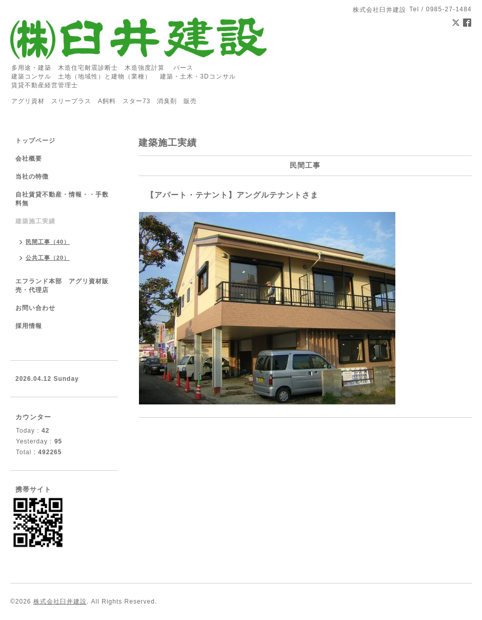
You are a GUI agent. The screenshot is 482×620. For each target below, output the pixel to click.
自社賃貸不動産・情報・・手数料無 (62, 199)
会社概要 (28, 158)
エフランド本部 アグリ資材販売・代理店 (62, 286)
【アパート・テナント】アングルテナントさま (232, 194)
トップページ (35, 140)
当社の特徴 (32, 176)
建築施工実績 (35, 221)
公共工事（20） (48, 258)
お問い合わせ (35, 308)
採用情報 (28, 326)
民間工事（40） (48, 242)
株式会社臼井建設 (60, 601)
